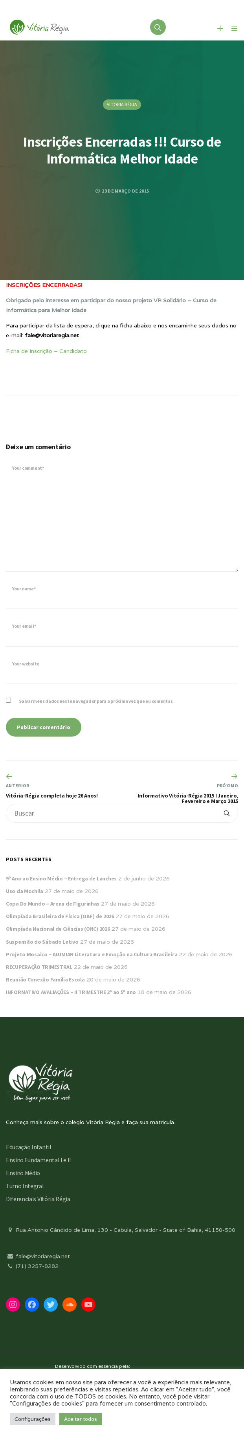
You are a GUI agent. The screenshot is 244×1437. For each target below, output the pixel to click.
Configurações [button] (33, 1419)
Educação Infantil (28, 1147)
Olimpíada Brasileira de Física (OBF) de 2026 (60, 916)
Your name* (24, 589)
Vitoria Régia (122, 104)
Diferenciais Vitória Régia (38, 1199)
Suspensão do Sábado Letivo (42, 941)
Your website (25, 664)
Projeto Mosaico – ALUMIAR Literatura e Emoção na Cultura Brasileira (91, 954)
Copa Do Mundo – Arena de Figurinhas (52, 903)
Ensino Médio (23, 1173)
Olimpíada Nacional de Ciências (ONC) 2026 (58, 928)
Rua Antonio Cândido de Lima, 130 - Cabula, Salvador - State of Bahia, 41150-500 (120, 1229)
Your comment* (28, 468)
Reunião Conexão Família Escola (45, 979)
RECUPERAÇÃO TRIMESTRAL (39, 966)
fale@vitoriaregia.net (38, 1256)
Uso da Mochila (24, 891)
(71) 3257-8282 (32, 1266)
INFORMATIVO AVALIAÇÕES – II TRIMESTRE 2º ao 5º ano (71, 992)
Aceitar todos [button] (80, 1419)
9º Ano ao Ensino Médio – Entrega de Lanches (61, 878)
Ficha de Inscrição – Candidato (46, 351)
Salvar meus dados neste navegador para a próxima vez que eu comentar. (96, 701)
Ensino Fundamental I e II (38, 1160)
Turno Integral (25, 1186)
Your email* (24, 626)
